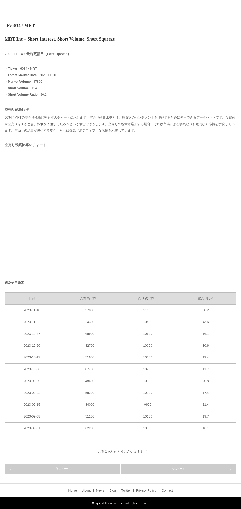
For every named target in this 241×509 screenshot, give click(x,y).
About (86, 490)
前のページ (63, 468)
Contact (167, 490)
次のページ (178, 468)
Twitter (126, 490)
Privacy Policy (146, 490)
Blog (112, 490)
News (100, 490)
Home (72, 490)
